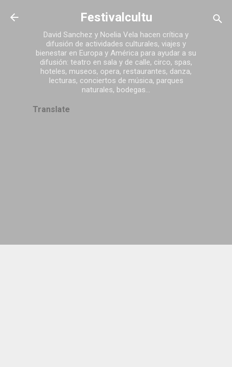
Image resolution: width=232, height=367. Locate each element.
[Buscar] (218, 20)
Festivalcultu (116, 17)
